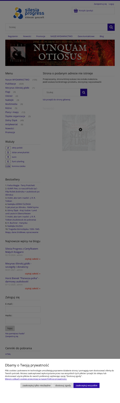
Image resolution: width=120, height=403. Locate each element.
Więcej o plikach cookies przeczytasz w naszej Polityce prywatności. (36, 379)
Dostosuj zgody (63, 385)
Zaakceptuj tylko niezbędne (36, 385)
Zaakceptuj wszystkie (86, 385)
